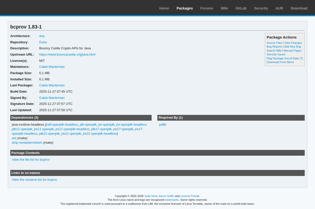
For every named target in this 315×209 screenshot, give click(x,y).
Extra (43, 42)
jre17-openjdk (123, 129)
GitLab (240, 8)
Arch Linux (27, 8)
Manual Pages (292, 50)
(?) (301, 58)
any (41, 36)
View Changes (293, 42)
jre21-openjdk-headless (100, 133)
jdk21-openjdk (49, 133)
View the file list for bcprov (31, 159)
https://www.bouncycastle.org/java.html (67, 54)
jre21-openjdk (71, 133)
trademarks (172, 199)
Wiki (224, 8)
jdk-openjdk (88, 124)
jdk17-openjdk (101, 129)
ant (14, 138)
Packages (185, 8)
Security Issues (276, 54)
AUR (279, 8)
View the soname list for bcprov (34, 179)
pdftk (162, 124)
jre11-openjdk (44, 129)
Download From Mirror (280, 62)
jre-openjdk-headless (131, 124)
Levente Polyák (189, 195)
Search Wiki (274, 50)
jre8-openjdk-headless (62, 124)
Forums (206, 8)
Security (261, 8)
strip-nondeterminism (27, 142)
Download (299, 8)
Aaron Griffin (166, 195)
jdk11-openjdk (22, 129)
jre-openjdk (106, 124)
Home (164, 8)
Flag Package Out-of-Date (283, 58)
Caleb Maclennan (52, 67)
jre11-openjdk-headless (72, 129)
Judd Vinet (150, 195)
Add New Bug (292, 46)
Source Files (274, 42)
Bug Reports (274, 46)
